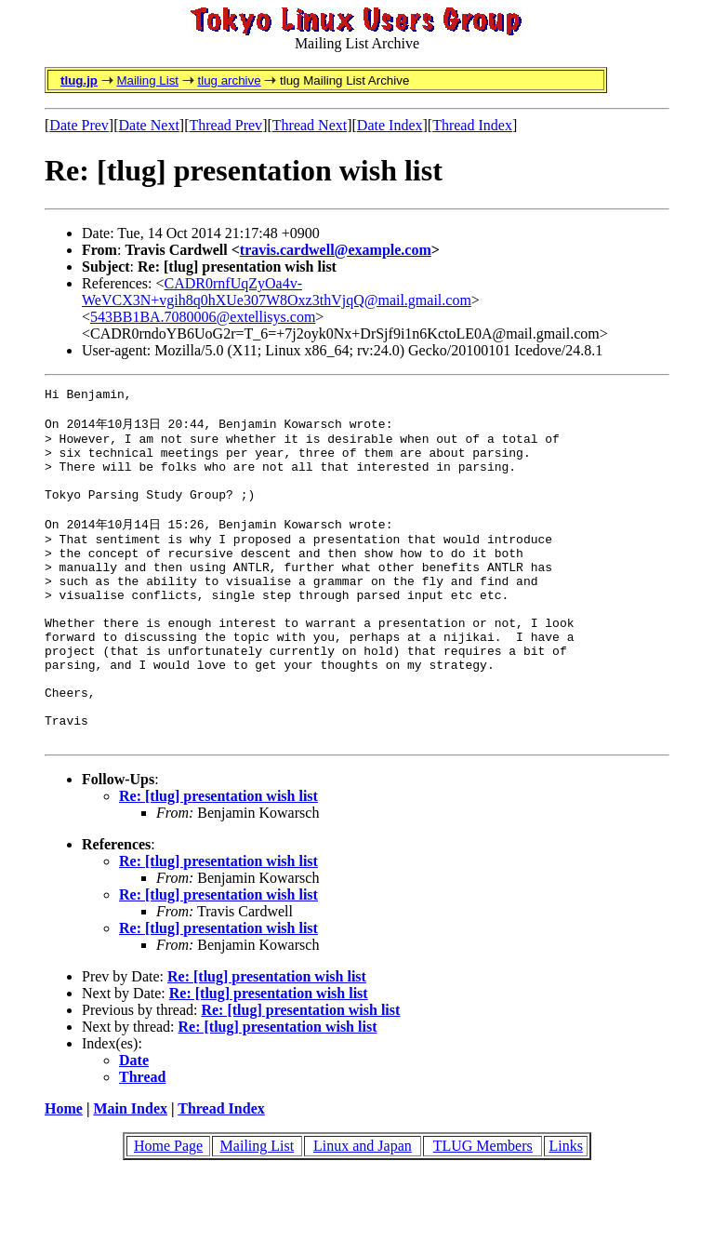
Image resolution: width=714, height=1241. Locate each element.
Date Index (390, 125)
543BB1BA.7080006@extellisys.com (202, 317)
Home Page (168, 1212)
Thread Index (472, 125)
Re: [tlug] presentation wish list (218, 862)
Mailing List (147, 80)
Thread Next (309, 125)
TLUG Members (483, 1212)
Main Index (130, 1174)
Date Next (149, 125)
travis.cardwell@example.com (335, 250)
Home (64, 1174)
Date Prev (79, 125)
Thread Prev (225, 125)
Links (565, 1212)
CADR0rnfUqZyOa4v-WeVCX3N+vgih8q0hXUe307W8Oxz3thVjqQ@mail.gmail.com (276, 291)
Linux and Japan (362, 1212)
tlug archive (228, 80)
